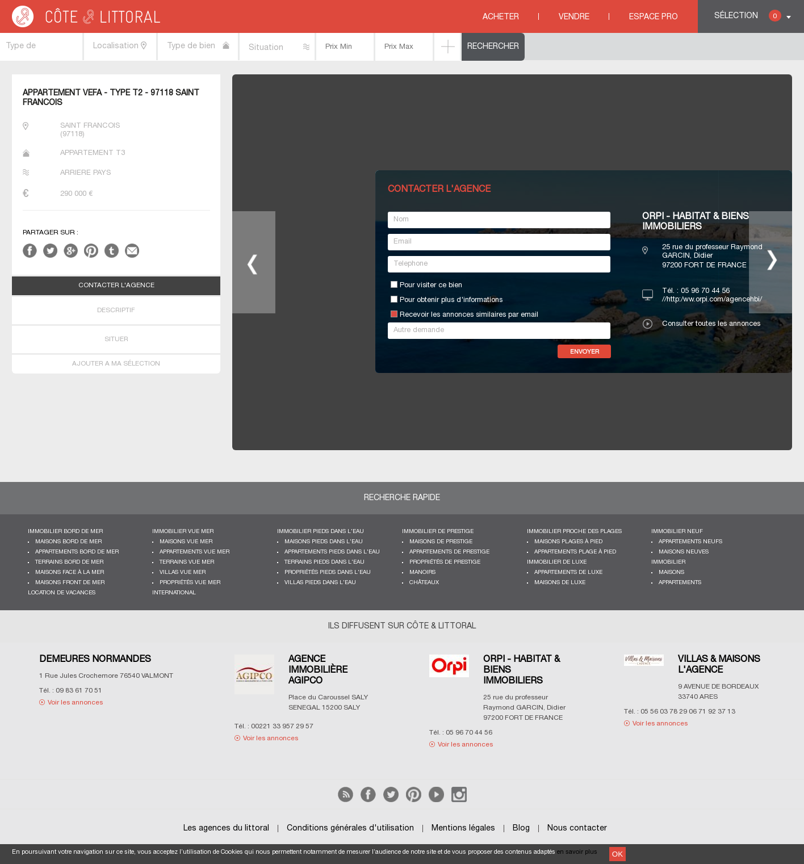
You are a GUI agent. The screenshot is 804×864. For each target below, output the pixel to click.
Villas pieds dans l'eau (320, 582)
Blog (521, 828)
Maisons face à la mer (69, 572)
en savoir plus (577, 852)
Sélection (747, 16)
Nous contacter (577, 828)
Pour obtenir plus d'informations (451, 300)
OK (617, 854)
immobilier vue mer (182, 531)
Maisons (671, 572)
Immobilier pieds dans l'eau (320, 531)
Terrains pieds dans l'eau (324, 562)
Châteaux (424, 582)
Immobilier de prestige (438, 531)
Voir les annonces (75, 702)
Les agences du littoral (226, 828)
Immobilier (668, 562)
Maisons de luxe (559, 582)
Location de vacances (61, 592)
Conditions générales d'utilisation (350, 828)
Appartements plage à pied (575, 552)
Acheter (501, 17)
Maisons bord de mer (68, 541)
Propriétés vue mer (190, 582)
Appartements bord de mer (77, 552)
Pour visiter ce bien (431, 285)
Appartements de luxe (568, 572)
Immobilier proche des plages (574, 531)
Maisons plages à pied (568, 541)
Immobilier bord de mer (65, 531)
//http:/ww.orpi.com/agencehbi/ (712, 299)
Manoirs (422, 572)
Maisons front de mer (69, 582)
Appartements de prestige (449, 552)
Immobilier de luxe (557, 562)
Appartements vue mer (194, 552)
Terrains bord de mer (69, 562)
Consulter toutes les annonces (711, 324)
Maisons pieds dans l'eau (323, 541)
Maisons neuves (684, 552)
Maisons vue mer (186, 541)
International (174, 592)
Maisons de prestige (440, 541)
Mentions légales (463, 828)
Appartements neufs (690, 541)
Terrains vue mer (187, 562)
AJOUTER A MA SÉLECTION (116, 364)
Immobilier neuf (677, 531)
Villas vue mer (183, 572)
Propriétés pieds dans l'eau (327, 572)
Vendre (574, 17)
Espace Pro (653, 17)
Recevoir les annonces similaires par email (469, 315)
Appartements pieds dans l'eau (332, 552)
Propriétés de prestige (444, 562)
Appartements (680, 582)
